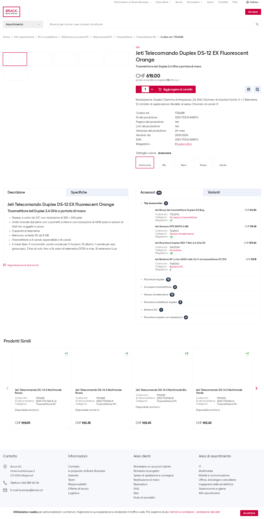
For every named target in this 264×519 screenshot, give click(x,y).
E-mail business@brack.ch (26, 490)
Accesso (253, 11)
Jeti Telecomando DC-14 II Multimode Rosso (38, 391)
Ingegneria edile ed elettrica (216, 484)
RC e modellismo (48, 36)
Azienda (73, 475)
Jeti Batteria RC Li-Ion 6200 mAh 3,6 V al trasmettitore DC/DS (190, 259)
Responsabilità (77, 484)
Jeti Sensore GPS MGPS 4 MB (171, 226)
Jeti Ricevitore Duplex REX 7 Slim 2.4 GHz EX (180, 242)
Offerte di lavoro (78, 488)
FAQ (234, 2)
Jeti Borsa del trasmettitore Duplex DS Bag (179, 209)
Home (6, 36)
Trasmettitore (124, 36)
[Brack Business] (11, 12)
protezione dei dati (208, 512)
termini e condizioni (182, 512)
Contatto (223, 2)
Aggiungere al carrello (175, 89)
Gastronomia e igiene (212, 488)
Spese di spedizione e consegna (154, 475)
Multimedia (206, 471)
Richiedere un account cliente (152, 466)
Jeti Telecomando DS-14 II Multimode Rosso (98, 391)
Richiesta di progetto (146, 471)
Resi (136, 493)
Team (71, 480)
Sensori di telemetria (182, 233)
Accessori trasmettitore (183, 217)
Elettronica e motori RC (75, 36)
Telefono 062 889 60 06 (24, 482)
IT (200, 466)
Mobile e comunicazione (214, 475)
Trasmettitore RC (146, 36)
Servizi (178, 2)
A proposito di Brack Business (86, 471)
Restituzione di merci (146, 480)
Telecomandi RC (102, 36)
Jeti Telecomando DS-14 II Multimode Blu (161, 389)
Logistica (73, 493)
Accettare (249, 513)
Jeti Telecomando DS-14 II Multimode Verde (219, 391)
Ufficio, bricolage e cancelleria (217, 480)
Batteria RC (176, 266)
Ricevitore (175, 250)
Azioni (210, 2)
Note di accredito (144, 497)
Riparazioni (140, 484)
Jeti (138, 47)
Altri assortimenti (24, 36)
